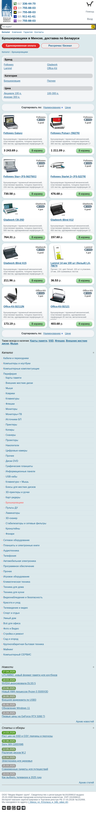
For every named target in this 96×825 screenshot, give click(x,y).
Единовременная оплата (21, 45)
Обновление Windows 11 (16, 708)
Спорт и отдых (11, 613)
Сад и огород (10, 639)
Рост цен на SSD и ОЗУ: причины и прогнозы (27, 736)
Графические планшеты (19, 466)
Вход (90, 19)
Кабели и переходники (16, 358)
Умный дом (9, 618)
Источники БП (13, 419)
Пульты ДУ (12, 507)
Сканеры (11, 435)
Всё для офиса (11, 623)
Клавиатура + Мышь (17, 481)
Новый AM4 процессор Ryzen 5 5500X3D (25, 691)
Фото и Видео (11, 628)
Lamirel (8, 68)
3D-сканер (11, 518)
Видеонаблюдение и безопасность (23, 597)
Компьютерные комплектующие (21, 368)
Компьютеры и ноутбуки (16, 363)
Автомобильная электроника (19, 561)
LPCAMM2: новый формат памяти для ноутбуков (29, 675)
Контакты (39, 32)
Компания (17, 32)
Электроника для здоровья (17, 761)
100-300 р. (53, 93)
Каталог (6, 32)
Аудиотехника (11, 550)
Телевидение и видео (15, 607)
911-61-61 (29, 16)
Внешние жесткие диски (19, 383)
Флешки (10, 403)
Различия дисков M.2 (14, 752)
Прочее (51, 81)
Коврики (10, 393)
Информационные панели (20, 471)
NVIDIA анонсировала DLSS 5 (19, 683)
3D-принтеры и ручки (17, 492)
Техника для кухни (13, 592)
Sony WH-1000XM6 (12, 744)
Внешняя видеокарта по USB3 (19, 700)
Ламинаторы (13, 513)
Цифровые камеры (16, 450)
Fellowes (8, 64)
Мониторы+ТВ (14, 414)
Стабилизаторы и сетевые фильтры (26, 523)
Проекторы (12, 440)
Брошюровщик (12, 81)
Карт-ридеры (13, 497)
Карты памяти (13, 377)
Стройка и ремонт (13, 633)
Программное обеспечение (18, 566)
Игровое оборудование (16, 576)
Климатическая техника (16, 581)
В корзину (37, 150)
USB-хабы (11, 476)
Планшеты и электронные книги (21, 545)
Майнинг (8, 649)
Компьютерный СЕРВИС (17, 654)
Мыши (9, 388)
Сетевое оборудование (16, 540)
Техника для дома (13, 587)
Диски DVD (12, 461)
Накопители (12, 445)
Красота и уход (11, 602)
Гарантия (28, 32)
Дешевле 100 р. (13, 93)
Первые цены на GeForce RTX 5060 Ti (23, 716)
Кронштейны (13, 528)
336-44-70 (29, 3)
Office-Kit (52, 68)
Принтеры (11, 424)
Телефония (9, 555)
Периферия (10, 374)
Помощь (90, 11)
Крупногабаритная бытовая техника (23, 644)
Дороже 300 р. (12, 97)
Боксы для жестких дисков (21, 487)
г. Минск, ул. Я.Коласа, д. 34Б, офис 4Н (48, 802)
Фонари (10, 533)
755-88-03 (29, 7)
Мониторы (11, 409)
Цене (68, 107)
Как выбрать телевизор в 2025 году (22, 777)
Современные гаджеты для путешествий (25, 769)
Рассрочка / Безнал (60, 45)
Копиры (10, 429)
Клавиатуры (12, 398)
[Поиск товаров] (46, 27)
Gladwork (52, 64)
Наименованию (52, 107)
